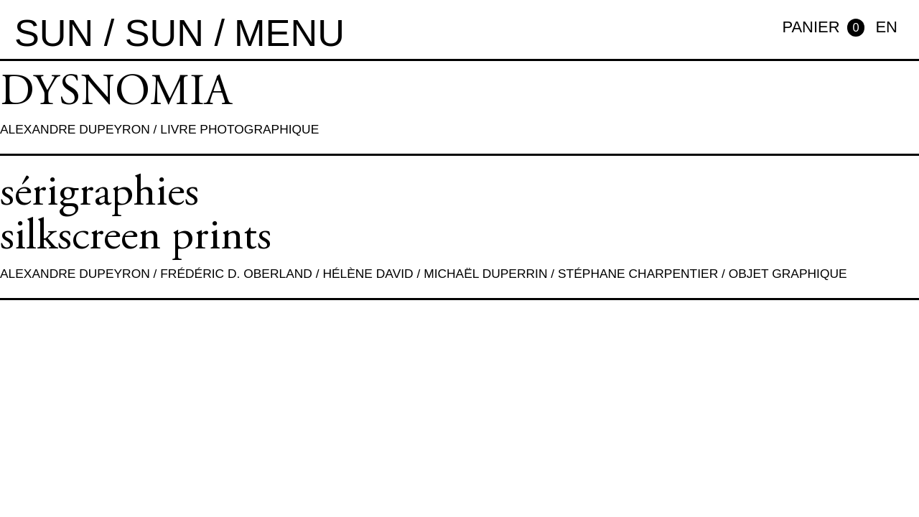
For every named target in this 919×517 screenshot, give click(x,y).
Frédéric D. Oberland (236, 273)
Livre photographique (239, 129)
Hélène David (367, 273)
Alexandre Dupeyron (75, 129)
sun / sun (109, 33)
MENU (289, 33)
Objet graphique (788, 273)
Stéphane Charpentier (638, 273)
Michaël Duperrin (485, 273)
